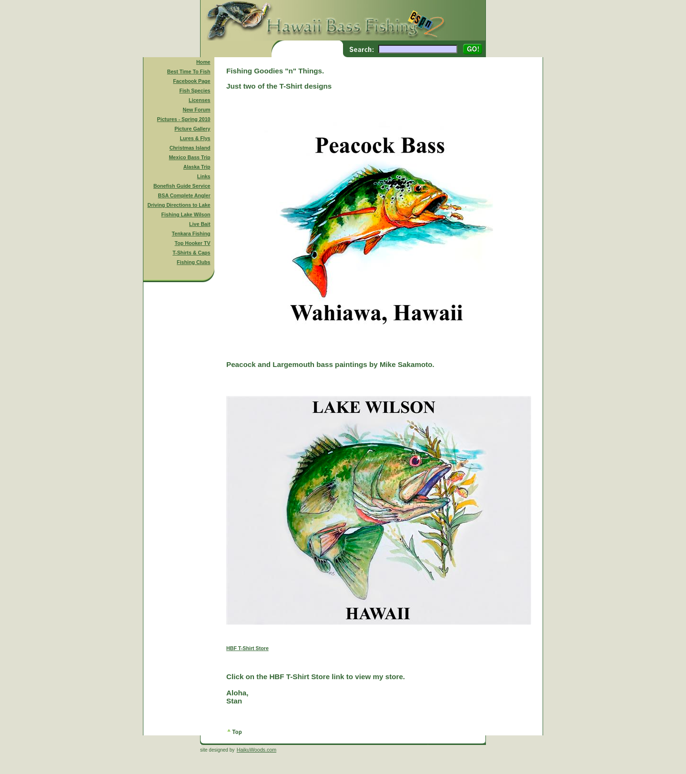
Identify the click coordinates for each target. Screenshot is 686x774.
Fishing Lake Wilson (186, 214)
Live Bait (199, 224)
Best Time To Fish (189, 71)
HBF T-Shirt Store (247, 648)
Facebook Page (191, 81)
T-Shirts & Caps (191, 252)
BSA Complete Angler (184, 195)
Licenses (200, 100)
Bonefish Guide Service (182, 186)
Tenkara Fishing (191, 233)
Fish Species (194, 90)
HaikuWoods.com (256, 750)
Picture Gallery (192, 129)
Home (203, 62)
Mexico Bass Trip (189, 157)
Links (204, 176)
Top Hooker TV (193, 243)
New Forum (197, 109)
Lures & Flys (195, 138)
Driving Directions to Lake (178, 205)
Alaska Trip (197, 167)
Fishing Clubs (193, 262)
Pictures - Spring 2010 (184, 119)
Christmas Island (190, 148)
